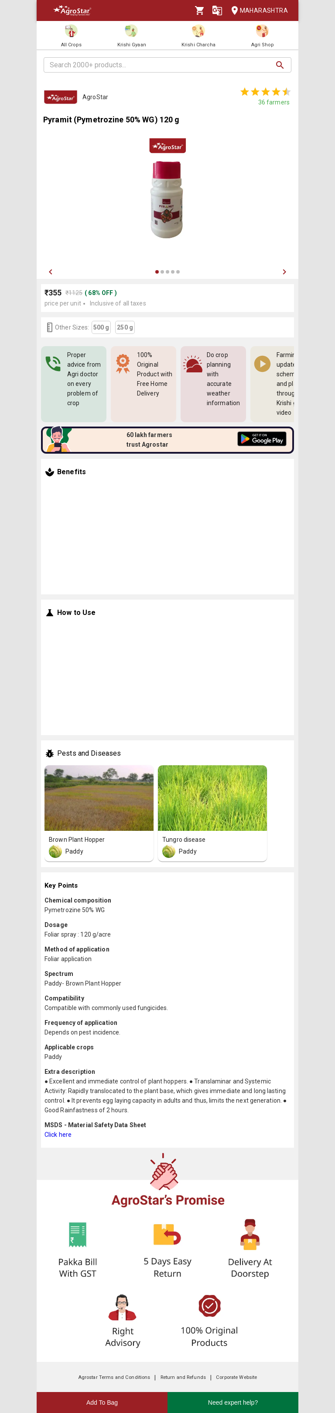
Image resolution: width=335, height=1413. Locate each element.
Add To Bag (102, 1402)
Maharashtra (257, 11)
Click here (58, 1134)
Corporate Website (236, 1377)
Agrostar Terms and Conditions (114, 1377)
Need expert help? (233, 1402)
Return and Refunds (183, 1377)
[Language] (217, 10)
